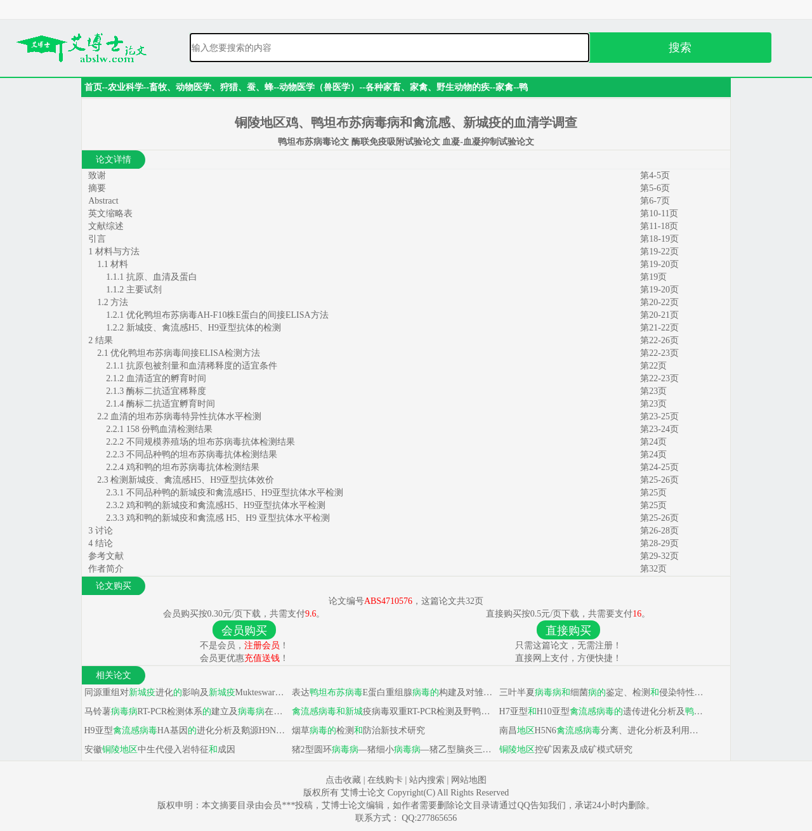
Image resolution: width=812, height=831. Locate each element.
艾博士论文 (364, 792)
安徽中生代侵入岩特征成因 (158, 749)
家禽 (504, 87)
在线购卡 (385, 780)
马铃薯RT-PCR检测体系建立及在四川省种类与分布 (185, 711)
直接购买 (568, 630)
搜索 (680, 47)
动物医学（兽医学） (319, 87)
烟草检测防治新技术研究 (357, 730)
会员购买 (244, 630)
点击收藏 (343, 780)
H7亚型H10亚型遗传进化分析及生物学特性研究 (600, 711)
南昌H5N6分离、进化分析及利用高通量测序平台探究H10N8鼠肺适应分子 (600, 730)
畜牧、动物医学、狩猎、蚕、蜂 (211, 87)
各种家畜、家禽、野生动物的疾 (427, 87)
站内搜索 (427, 780)
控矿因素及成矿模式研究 (564, 749)
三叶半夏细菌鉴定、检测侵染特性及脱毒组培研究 (600, 692)
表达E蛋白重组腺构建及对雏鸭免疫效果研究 (393, 692)
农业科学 (125, 87)
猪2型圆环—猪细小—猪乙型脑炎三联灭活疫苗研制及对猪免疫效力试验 (393, 749)
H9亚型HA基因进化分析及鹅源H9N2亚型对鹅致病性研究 (185, 730)
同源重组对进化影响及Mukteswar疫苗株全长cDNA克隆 (185, 692)
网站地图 (469, 780)
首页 (93, 87)
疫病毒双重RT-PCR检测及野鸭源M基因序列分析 (393, 711)
